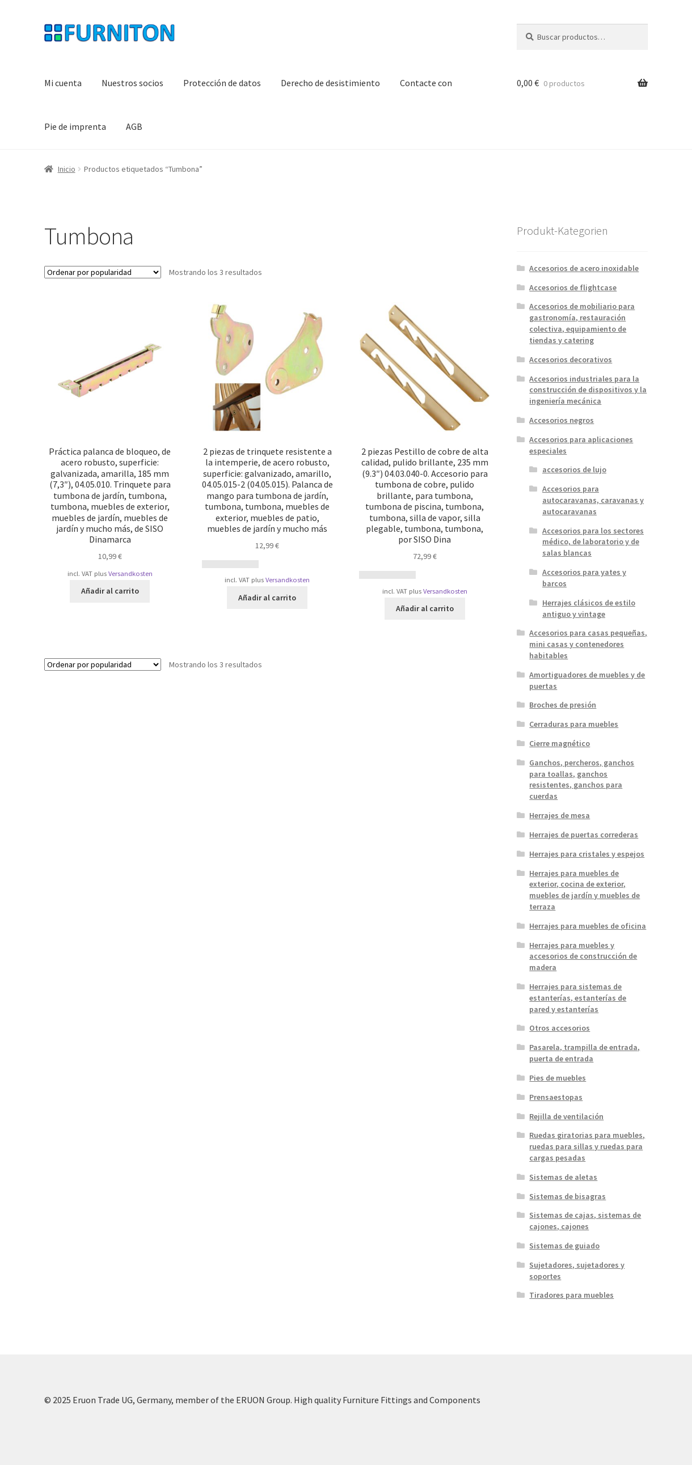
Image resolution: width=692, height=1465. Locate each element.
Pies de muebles (557, 1078)
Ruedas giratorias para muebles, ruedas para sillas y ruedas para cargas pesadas (587, 1146)
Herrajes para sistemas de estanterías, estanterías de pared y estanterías (577, 997)
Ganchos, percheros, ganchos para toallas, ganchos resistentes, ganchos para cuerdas (581, 779)
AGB (134, 126)
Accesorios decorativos (570, 359)
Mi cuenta (63, 82)
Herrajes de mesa (559, 815)
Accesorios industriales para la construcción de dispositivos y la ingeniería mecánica (588, 390)
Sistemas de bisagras (567, 1196)
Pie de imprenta (75, 126)
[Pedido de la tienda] (102, 272)
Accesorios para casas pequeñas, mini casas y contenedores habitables (588, 644)
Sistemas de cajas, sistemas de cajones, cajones (585, 1220)
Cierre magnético (559, 743)
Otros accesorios (559, 1028)
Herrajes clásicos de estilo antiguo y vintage (588, 608)
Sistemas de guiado (564, 1245)
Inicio (66, 169)
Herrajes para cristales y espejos (586, 854)
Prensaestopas (556, 1097)
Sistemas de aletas (563, 1177)
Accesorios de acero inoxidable (584, 268)
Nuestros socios (132, 82)
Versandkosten (130, 573)
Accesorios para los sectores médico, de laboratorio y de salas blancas (593, 542)
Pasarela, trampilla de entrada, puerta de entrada (584, 1053)
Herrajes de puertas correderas (583, 834)
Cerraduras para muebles (573, 724)
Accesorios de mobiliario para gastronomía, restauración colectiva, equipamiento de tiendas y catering (582, 323)
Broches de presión (562, 705)
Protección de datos (222, 82)
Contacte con (426, 82)
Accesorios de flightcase (573, 287)
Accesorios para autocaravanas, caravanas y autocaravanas (593, 500)
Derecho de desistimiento (330, 82)
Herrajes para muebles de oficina (587, 926)
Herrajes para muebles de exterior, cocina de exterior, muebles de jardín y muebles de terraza (584, 890)
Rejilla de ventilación (566, 1116)
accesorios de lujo (574, 469)
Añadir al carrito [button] (110, 591)
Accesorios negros (561, 420)
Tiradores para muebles (571, 1295)
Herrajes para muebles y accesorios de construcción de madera (583, 956)
